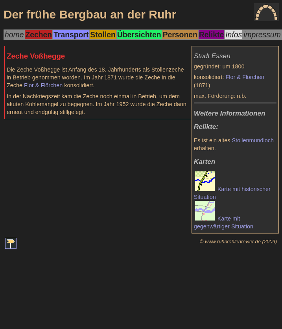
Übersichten (139, 34)
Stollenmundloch (252, 140)
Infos (233, 34)
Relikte (211, 34)
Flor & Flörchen (245, 77)
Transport (70, 34)
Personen (180, 34)
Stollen (102, 34)
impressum (262, 34)
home (14, 34)
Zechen (38, 34)
